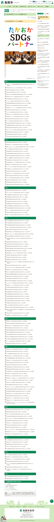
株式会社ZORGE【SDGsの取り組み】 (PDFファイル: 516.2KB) (17, 212)
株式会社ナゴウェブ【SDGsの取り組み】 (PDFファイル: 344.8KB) (17, 325)
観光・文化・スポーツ (31, 6)
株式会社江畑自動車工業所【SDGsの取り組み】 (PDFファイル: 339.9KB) (19, 123)
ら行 (5, 75)
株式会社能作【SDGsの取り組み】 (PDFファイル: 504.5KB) (16, 343)
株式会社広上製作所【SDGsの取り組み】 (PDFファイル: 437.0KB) (17, 362)
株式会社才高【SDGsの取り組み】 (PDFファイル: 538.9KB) (16, 190)
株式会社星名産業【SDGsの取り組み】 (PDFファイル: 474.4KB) (17, 395)
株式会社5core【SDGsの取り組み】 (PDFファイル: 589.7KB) (17, 364)
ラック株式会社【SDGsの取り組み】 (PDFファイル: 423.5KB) (17, 454)
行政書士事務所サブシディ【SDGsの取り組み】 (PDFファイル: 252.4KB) (19, 162)
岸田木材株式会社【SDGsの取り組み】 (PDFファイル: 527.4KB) (17, 151)
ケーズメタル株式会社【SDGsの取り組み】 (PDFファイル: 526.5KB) (18, 177)
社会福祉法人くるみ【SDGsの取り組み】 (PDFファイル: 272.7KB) (17, 168)
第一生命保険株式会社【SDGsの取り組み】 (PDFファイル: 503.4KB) (18, 220)
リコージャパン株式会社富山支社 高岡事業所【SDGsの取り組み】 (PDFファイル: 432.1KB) (20, 464)
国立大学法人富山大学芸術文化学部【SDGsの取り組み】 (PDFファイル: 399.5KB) (20, 307)
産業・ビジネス (40, 6)
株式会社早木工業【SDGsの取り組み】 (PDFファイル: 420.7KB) (17, 351)
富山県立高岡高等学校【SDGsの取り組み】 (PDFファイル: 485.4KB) (18, 296)
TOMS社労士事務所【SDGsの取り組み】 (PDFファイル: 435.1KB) (17, 287)
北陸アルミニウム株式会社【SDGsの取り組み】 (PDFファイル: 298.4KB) (19, 382)
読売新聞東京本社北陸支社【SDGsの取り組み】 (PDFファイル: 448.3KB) (19, 448)
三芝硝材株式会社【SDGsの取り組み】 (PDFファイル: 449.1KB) (17, 194)
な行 (5, 70)
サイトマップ (30, 506)
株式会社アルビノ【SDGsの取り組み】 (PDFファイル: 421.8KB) (17, 105)
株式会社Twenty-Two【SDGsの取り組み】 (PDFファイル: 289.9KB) (18, 276)
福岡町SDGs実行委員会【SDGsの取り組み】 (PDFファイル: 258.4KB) (18, 369)
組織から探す (51, 1)
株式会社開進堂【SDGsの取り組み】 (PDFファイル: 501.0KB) (17, 142)
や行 (5, 74)
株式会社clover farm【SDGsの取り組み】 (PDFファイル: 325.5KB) (17, 175)
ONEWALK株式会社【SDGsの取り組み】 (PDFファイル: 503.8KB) (17, 478)
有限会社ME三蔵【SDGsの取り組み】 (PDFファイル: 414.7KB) (17, 127)
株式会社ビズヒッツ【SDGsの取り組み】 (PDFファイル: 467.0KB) (17, 355)
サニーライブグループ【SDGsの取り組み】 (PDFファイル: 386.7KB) (18, 192)
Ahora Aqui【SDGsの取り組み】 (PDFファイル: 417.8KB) (16, 92)
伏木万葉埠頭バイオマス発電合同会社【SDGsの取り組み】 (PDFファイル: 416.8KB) (20, 371)
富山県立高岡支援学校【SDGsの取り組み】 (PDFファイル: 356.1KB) (18, 298)
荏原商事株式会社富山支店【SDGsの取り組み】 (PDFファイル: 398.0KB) (19, 125)
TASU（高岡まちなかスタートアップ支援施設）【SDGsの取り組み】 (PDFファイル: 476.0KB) (20, 262)
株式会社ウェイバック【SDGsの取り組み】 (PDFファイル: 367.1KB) (18, 116)
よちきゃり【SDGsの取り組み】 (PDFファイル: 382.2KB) (16, 446)
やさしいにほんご (41, 3)
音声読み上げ (36, 3)
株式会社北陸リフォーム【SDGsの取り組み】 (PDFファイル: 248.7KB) (18, 393)
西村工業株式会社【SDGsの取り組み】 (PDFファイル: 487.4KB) (17, 327)
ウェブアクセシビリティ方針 (39, 506)
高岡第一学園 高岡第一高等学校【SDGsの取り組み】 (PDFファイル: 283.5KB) (19, 248)
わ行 (5, 76)
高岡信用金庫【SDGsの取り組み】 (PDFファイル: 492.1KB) (16, 250)
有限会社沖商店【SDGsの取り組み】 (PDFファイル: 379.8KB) (17, 134)
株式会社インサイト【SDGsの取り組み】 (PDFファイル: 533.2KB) (17, 114)
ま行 (5, 72)
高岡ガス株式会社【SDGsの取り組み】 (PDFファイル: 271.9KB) (17, 229)
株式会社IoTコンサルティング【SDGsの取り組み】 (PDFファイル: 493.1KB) (19, 87)
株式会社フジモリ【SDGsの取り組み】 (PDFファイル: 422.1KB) (17, 375)
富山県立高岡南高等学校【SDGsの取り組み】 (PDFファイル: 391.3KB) (18, 300)
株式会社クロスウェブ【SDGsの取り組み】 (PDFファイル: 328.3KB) (18, 173)
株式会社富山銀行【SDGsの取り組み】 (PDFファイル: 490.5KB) (17, 289)
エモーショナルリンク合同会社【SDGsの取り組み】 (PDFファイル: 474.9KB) (19, 129)
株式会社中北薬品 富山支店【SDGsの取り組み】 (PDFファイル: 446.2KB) (19, 323)
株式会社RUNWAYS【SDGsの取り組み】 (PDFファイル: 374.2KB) (17, 461)
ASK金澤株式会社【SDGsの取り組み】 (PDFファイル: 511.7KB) (17, 98)
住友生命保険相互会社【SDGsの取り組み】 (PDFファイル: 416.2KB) (18, 205)
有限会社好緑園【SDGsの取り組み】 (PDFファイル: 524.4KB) (17, 182)
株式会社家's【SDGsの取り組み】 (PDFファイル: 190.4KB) (16, 109)
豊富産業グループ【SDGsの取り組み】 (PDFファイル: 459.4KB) (17, 315)
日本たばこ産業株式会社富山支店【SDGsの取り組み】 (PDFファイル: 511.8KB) (20, 336)
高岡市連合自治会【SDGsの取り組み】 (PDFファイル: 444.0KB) (17, 246)
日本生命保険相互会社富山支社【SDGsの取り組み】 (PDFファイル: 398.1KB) (19, 334)
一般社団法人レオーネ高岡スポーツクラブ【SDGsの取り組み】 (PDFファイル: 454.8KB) (19, 470)
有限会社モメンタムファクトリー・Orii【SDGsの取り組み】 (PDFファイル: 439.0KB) (21, 431)
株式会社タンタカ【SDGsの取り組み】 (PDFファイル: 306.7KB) (17, 269)
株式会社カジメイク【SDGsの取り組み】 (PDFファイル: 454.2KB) (17, 144)
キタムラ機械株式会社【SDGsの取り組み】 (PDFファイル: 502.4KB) (18, 157)
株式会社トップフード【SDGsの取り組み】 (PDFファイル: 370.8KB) (18, 285)
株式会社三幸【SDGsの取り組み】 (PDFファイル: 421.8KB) (16, 427)
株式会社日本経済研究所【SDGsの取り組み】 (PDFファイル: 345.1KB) (18, 332)
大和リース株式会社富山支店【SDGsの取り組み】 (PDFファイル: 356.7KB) (19, 227)
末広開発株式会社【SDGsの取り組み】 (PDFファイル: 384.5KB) (17, 203)
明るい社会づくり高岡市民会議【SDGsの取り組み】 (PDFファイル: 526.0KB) (19, 94)
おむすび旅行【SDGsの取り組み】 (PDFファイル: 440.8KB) (16, 136)
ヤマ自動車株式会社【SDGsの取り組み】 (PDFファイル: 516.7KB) (17, 439)
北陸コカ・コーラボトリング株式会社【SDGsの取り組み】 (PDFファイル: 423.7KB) (20, 386)
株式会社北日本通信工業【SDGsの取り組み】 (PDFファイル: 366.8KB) (18, 155)
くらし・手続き (8, 6)
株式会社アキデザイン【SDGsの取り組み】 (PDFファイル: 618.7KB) (18, 96)
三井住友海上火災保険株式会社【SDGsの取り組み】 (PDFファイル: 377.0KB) (19, 416)
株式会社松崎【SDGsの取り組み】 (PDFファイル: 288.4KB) (16, 411)
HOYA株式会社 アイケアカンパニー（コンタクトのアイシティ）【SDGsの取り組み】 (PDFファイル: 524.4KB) (21, 403)
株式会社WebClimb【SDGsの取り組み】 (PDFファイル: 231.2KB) (17, 118)
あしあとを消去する (21, 11)
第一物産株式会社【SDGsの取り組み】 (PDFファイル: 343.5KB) (17, 222)
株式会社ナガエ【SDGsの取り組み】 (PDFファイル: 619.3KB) (17, 321)
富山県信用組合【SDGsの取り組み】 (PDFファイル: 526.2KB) (17, 291)
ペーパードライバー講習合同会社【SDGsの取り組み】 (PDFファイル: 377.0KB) (20, 380)
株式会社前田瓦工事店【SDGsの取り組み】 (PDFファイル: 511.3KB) (18, 409)
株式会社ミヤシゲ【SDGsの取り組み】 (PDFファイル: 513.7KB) (17, 422)
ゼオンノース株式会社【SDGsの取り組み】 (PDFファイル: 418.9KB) (18, 210)
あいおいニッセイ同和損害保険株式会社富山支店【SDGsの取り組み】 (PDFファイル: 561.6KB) (21, 85)
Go (52, 3)
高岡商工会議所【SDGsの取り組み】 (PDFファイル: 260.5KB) (17, 241)
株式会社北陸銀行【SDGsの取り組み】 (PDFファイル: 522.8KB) (17, 384)
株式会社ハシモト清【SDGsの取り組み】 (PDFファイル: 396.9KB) (17, 349)
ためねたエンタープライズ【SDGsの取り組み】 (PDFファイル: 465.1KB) (19, 267)
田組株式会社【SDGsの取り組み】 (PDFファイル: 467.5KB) (16, 259)
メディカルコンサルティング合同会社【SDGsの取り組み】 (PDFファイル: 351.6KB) (20, 429)
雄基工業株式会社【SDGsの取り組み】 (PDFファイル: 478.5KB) (17, 444)
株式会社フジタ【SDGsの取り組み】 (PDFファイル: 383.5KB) (17, 373)
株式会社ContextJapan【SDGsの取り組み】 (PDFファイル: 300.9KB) (18, 184)
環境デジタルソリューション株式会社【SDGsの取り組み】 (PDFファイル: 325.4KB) (20, 146)
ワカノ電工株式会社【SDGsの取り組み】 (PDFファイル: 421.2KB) (17, 476)
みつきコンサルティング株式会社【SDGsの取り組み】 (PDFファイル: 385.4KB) (20, 418)
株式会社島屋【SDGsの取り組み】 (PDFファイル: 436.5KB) (16, 199)
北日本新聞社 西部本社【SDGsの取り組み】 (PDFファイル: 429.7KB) (18, 153)
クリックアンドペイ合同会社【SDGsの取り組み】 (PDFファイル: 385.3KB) (19, 166)
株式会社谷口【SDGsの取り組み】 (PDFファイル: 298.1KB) (16, 265)
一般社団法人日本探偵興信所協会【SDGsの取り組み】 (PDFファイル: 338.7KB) (20, 338)
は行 (5, 71)
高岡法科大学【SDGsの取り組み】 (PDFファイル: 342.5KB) (16, 257)
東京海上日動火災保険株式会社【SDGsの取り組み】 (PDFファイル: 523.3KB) (19, 280)
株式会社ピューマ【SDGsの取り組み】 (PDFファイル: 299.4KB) (17, 360)
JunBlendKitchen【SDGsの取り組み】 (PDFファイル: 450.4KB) (17, 201)
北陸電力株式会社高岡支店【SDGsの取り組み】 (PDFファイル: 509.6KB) (19, 391)
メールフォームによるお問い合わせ (11, 489)
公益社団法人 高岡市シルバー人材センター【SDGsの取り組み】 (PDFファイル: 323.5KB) (20, 239)
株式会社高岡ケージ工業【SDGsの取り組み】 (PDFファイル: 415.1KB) (18, 231)
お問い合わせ (18, 506)
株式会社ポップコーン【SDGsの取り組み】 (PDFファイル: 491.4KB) (18, 400)
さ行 (5, 67)
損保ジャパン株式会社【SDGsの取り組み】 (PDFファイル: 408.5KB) (18, 214)
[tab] (40, 13)
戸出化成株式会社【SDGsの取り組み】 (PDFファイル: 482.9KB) (17, 278)
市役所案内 (24, 506)
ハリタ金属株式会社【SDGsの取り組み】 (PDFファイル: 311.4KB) (17, 353)
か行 (5, 66)
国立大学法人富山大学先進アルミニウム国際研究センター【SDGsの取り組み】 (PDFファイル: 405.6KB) (21, 310)
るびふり (31, 3)
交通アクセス (12, 506)
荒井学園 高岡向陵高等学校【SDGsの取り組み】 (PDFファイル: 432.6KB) (19, 103)
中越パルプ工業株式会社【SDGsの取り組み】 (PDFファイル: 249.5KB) (18, 271)
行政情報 (46, 6)
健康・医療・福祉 (23, 6)
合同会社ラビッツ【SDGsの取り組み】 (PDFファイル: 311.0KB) (17, 456)
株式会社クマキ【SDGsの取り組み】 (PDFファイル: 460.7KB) (17, 164)
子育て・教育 (15, 6)
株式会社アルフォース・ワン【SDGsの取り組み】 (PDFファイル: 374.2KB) (19, 107)
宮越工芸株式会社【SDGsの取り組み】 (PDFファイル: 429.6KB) (17, 420)
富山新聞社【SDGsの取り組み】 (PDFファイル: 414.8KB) (16, 302)
